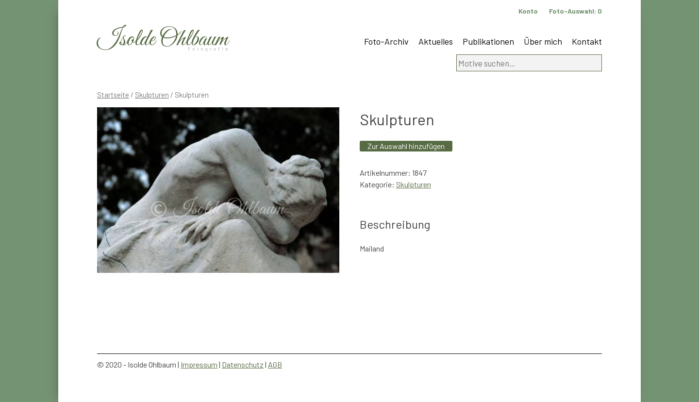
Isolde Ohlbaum (162, 39)
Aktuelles (435, 41)
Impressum (199, 364)
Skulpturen (152, 94)
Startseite (113, 94)
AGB (275, 364)
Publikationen (488, 41)
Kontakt (587, 41)
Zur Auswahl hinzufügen (406, 146)
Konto (528, 11)
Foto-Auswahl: (575, 11)
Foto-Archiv (386, 41)
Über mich (543, 41)
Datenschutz (243, 364)
